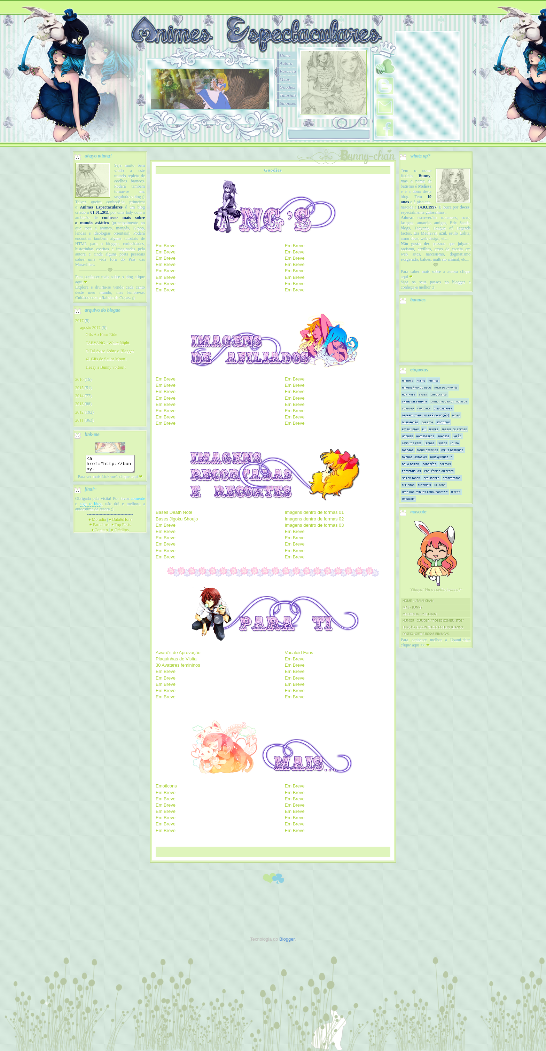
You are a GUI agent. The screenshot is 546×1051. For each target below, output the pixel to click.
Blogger (287, 939)
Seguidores (431, 478)
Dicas (456, 415)
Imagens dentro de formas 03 (314, 525)
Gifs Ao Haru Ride (101, 334)
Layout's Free (411, 443)
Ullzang (440, 485)
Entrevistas (410, 429)
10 (249, 117)
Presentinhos (411, 471)
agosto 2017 (90, 327)
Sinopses (288, 103)
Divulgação (410, 422)
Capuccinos (439, 394)
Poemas (445, 464)
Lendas (430, 443)
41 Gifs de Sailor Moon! (106, 358)
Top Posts (121, 527)
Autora (286, 63)
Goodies (287, 87)
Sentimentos (452, 478)
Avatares (408, 394)
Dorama (427, 422)
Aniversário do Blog (416, 387)
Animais (407, 380)
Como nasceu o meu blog (449, 401)
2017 (79, 320)
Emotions (443, 422)
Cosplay (408, 408)
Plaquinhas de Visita (176, 658)
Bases (423, 394)
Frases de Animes (454, 429)
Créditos (120, 533)
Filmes (433, 429)
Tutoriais (288, 95)
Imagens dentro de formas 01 (314, 512)
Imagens (444, 436)
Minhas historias (414, 457)
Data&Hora (120, 522)
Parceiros (99, 527)
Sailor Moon (411, 478)
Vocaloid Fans (299, 652)
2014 (79, 395)
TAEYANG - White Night (107, 342)
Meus (285, 79)
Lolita (455, 443)
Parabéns (429, 464)
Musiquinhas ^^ (441, 457)
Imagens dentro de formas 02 (314, 518)
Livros (442, 443)
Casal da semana (414, 401)
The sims (408, 485)
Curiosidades (443, 408)
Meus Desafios (427, 450)
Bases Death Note (174, 512)
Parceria (288, 71)
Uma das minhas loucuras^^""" (425, 492)
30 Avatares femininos (178, 665)
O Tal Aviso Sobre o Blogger (110, 350)
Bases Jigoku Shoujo (177, 518)
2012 (79, 412)
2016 (79, 379)
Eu (424, 429)
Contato (100, 533)
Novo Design (410, 464)
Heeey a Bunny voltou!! (106, 367)
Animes (434, 380)
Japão (457, 436)
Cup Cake (424, 408)
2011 (79, 420)
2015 (79, 387)
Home (285, 55)
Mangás (408, 450)
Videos (455, 492)
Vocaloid (408, 499)
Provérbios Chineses (439, 471)
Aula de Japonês (446, 387)
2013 (79, 403)
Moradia (97, 522)
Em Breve (166, 245)
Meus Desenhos (452, 450)
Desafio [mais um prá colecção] (425, 415)
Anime (421, 380)
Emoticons (166, 786)
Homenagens (425, 436)
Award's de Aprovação (178, 652)
